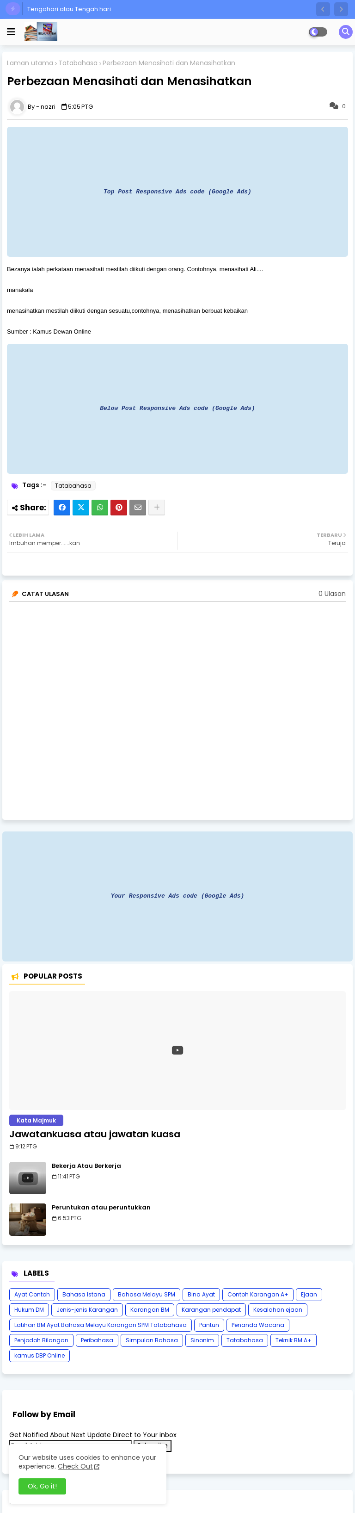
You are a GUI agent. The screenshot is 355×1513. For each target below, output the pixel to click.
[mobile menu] (11, 32)
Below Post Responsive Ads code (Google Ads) (177, 408)
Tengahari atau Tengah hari (69, 9)
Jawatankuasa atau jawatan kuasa (94, 1134)
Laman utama (30, 63)
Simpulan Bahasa (152, 1340)
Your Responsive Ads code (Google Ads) (178, 896)
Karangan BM (149, 1310)
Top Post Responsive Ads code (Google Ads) (177, 191)
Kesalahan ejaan (277, 1310)
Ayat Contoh (32, 1294)
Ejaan (309, 1294)
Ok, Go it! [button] (42, 1486)
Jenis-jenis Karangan (87, 1310)
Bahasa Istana (83, 1294)
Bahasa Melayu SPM (146, 1294)
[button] (323, 9)
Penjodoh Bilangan (41, 1340)
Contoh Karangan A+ (257, 1294)
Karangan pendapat (211, 1310)
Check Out (75, 1466)
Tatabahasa (78, 63)
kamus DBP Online (39, 1355)
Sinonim (202, 1340)
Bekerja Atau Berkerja (86, 1166)
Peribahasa (97, 1340)
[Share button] (156, 507)
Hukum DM (29, 1310)
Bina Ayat (201, 1294)
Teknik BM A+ (293, 1340)
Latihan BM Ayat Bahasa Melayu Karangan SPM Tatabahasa (100, 1325)
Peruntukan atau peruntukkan (101, 1207)
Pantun (209, 1325)
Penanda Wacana (258, 1325)
